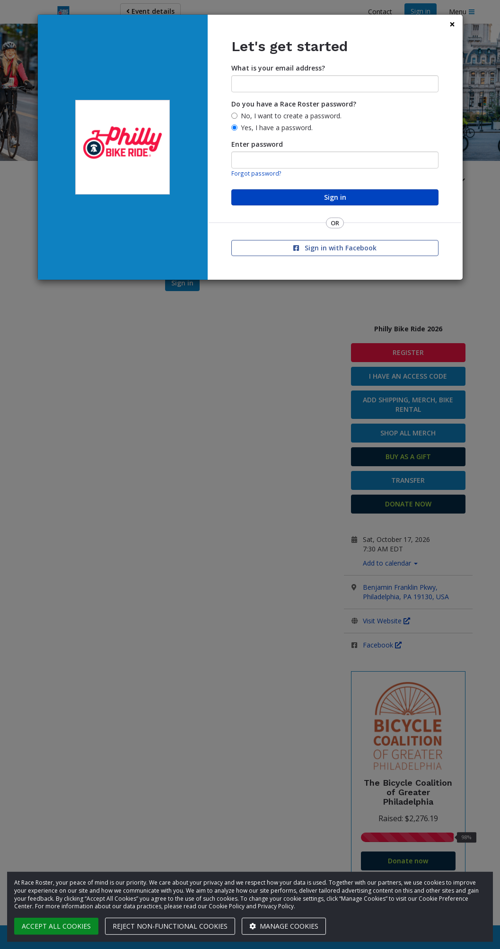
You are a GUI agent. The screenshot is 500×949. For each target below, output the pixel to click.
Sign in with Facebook (335, 247)
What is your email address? (278, 67)
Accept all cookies (56, 926)
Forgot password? (256, 173)
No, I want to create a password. (291, 115)
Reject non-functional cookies (170, 926)
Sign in (335, 197)
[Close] (452, 24)
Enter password (257, 144)
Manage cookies (283, 926)
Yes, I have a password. (277, 127)
